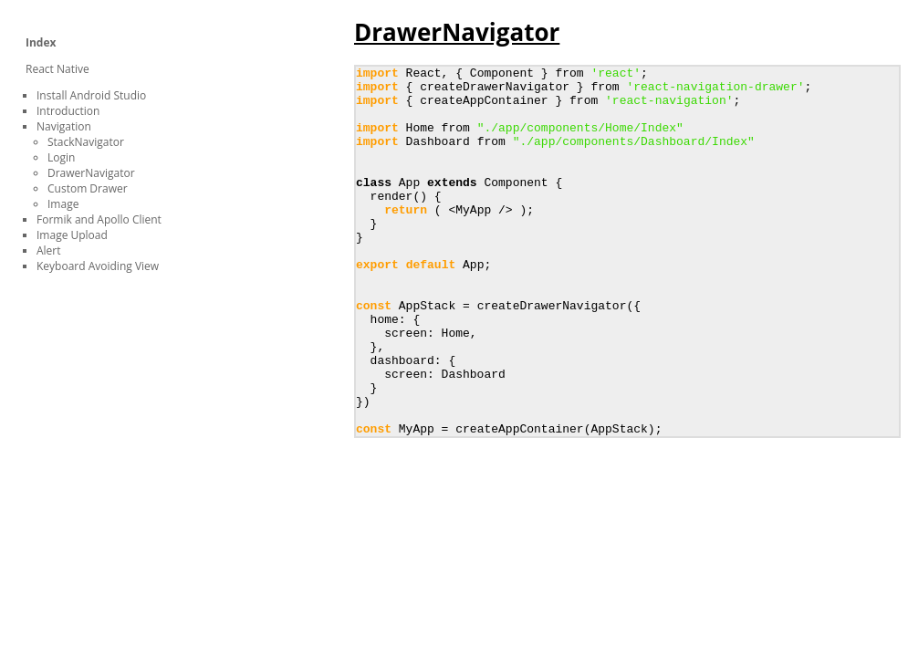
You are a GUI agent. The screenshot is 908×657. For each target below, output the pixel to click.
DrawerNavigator (91, 173)
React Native (57, 69)
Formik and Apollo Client (99, 219)
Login (61, 157)
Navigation (64, 126)
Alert (49, 250)
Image (62, 204)
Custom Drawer (87, 188)
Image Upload (72, 235)
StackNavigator (85, 142)
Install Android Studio (91, 95)
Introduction (68, 111)
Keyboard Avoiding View (98, 266)
